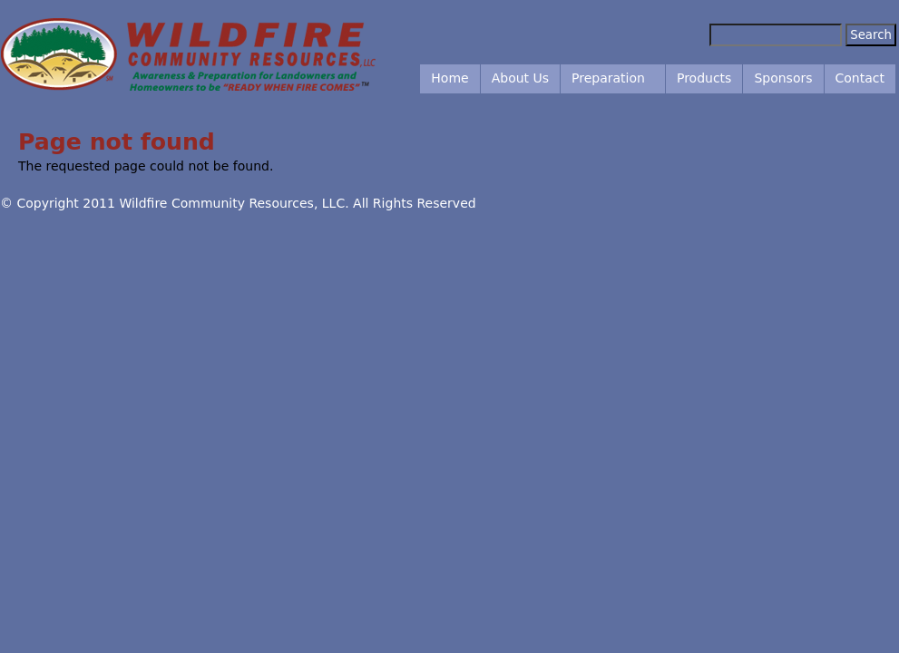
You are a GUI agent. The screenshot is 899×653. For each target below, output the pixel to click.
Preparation (608, 78)
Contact (859, 78)
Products (704, 78)
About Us (520, 78)
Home (449, 78)
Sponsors (783, 78)
